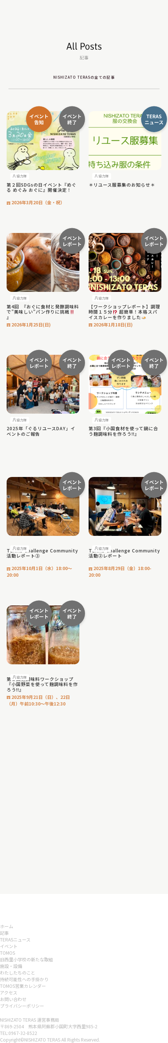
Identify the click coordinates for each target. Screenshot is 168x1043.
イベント (9, 946)
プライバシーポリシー (22, 1006)
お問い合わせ (13, 999)
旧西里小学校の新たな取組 (26, 959)
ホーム (6, 926)
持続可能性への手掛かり (24, 979)
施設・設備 (11, 966)
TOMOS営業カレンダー (23, 986)
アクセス (8, 992)
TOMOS (7, 953)
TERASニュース (15, 939)
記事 (4, 933)
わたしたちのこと (17, 972)
